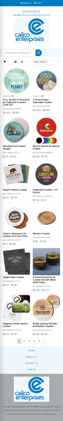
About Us (31, 356)
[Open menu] (57, 53)
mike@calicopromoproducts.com (31, 15)
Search (32, 369)
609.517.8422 (31, 11)
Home (31, 350)
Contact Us (31, 363)
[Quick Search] (18, 53)
